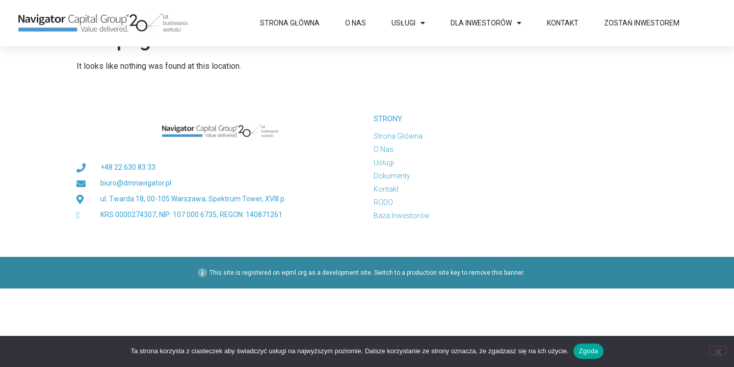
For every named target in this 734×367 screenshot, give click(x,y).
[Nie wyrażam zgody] (717, 350)
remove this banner (496, 295)
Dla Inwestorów (486, 23)
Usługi (408, 23)
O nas (355, 23)
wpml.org (294, 295)
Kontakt (563, 23)
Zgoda (588, 351)
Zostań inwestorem (641, 23)
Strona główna (290, 23)
